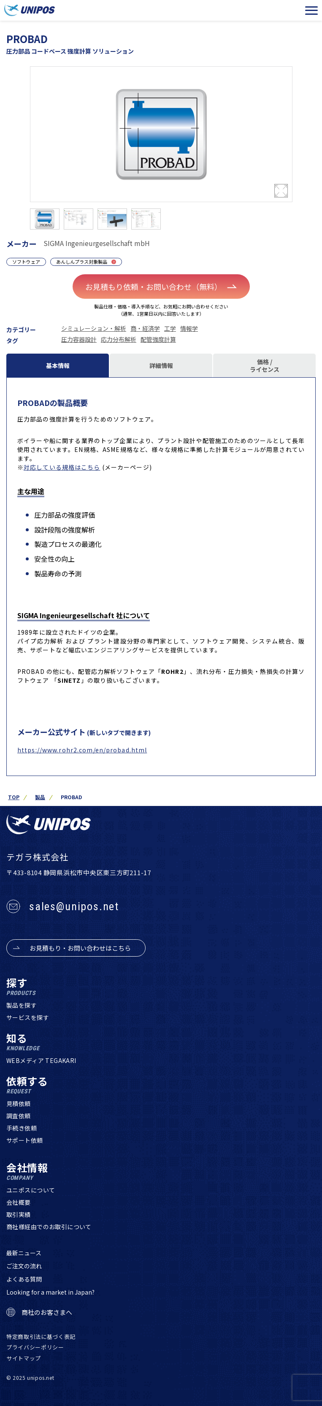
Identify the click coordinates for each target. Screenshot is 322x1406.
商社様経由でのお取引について (49, 1227)
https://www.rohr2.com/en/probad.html (82, 750)
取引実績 (18, 1214)
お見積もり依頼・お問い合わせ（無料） (161, 286)
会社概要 (18, 1202)
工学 (170, 328)
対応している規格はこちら (62, 467)
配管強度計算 (158, 339)
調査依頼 (18, 1116)
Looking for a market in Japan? (50, 1292)
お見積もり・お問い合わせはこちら (80, 948)
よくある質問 (24, 1279)
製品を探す (21, 1005)
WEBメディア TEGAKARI (41, 1060)
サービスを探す (27, 1017)
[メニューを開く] (311, 10)
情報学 (189, 328)
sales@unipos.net (74, 906)
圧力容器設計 (79, 339)
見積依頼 (18, 1103)
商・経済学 (145, 328)
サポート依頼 (24, 1140)
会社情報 (27, 1172)
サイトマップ (23, 1358)
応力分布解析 (118, 339)
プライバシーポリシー (35, 1347)
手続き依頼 (21, 1128)
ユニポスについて (30, 1190)
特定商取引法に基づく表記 (41, 1337)
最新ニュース (23, 1253)
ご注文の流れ (24, 1266)
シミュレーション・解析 (93, 328)
